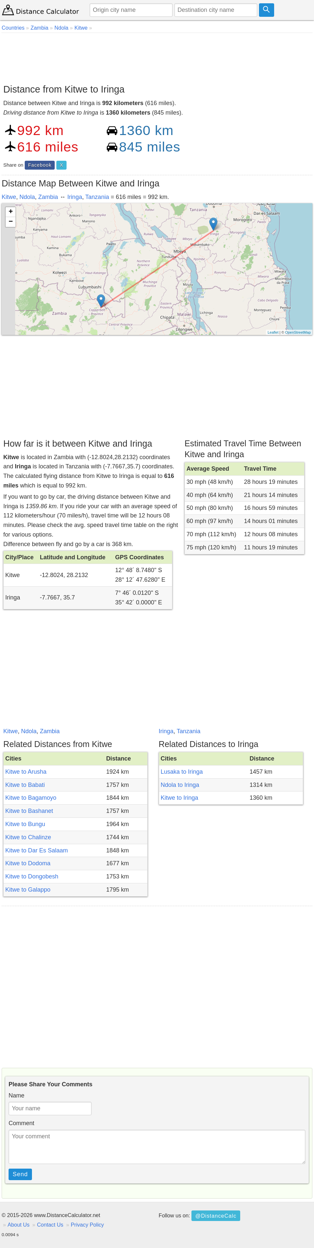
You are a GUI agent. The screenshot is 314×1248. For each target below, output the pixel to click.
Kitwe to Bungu (25, 824)
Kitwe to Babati (25, 785)
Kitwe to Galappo (27, 889)
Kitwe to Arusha (25, 771)
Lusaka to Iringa (182, 771)
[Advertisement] (157, 56)
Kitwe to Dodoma (27, 863)
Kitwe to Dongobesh (31, 876)
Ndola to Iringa (180, 785)
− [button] (11, 222)
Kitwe (9, 197)
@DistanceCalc (216, 1216)
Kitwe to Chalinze (28, 837)
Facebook (39, 165)
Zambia (48, 197)
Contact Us (50, 1225)
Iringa (74, 197)
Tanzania (97, 197)
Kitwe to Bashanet (29, 811)
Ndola (27, 197)
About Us (19, 1225)
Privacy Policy (87, 1225)
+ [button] (11, 212)
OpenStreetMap (298, 332)
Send (20, 1174)
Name (16, 1095)
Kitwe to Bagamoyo (30, 797)
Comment (21, 1123)
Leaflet (273, 332)
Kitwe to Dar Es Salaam (36, 850)
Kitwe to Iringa (179, 797)
